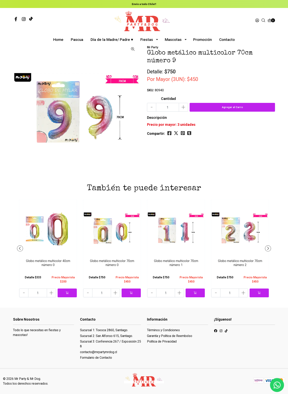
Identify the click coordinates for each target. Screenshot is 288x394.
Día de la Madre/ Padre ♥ (112, 39)
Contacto (227, 39)
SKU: (150, 90)
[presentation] (20, 248)
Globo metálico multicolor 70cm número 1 (176, 263)
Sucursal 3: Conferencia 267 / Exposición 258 (110, 344)
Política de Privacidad (162, 341)
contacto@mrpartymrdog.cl (98, 352)
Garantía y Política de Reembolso (169, 336)
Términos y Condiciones (163, 330)
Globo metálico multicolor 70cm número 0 (112, 263)
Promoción (202, 39)
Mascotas (173, 39)
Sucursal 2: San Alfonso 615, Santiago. (106, 336)
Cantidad (168, 99)
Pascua (77, 39)
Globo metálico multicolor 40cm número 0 (48, 263)
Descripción (157, 117)
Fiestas (146, 39)
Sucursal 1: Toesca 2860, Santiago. (104, 330)
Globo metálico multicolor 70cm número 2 (240, 263)
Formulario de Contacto (96, 358)
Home (58, 39)
